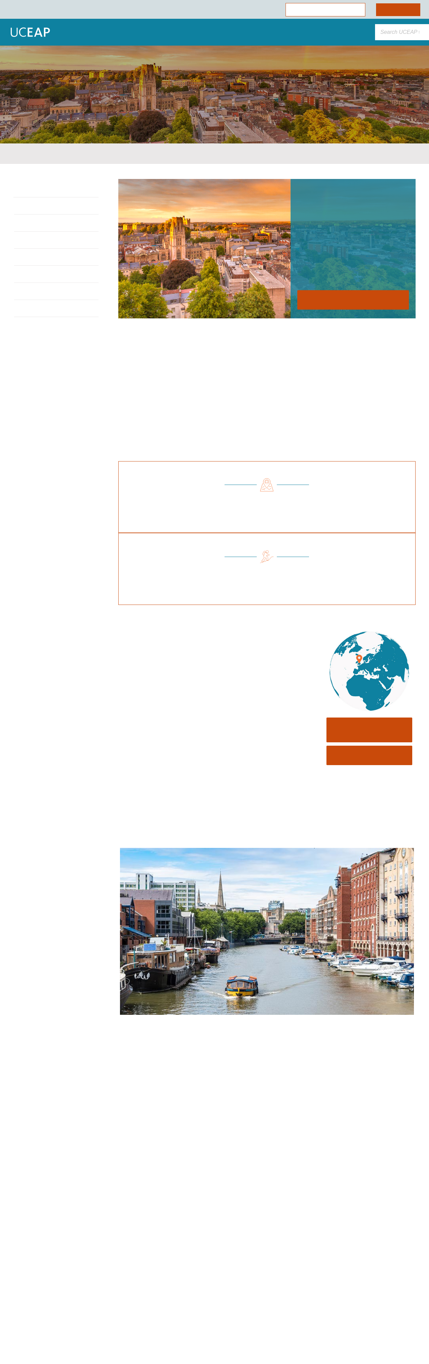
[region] (68, 1290)
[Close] (122, 1231)
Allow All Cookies (68, 1301)
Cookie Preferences (68, 1338)
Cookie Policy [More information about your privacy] (62, 1286)
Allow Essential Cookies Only (68, 1319)
